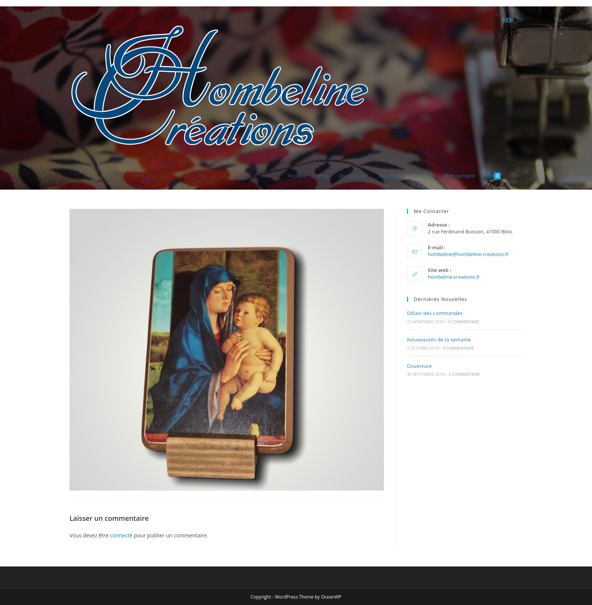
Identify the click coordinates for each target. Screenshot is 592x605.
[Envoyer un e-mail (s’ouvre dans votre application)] (520, 20)
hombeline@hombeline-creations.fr (468, 254)
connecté (121, 535)
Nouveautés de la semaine (439, 339)
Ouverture (419, 366)
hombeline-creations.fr (454, 276)
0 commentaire (463, 321)
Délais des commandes (435, 313)
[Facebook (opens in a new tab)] (508, 20)
